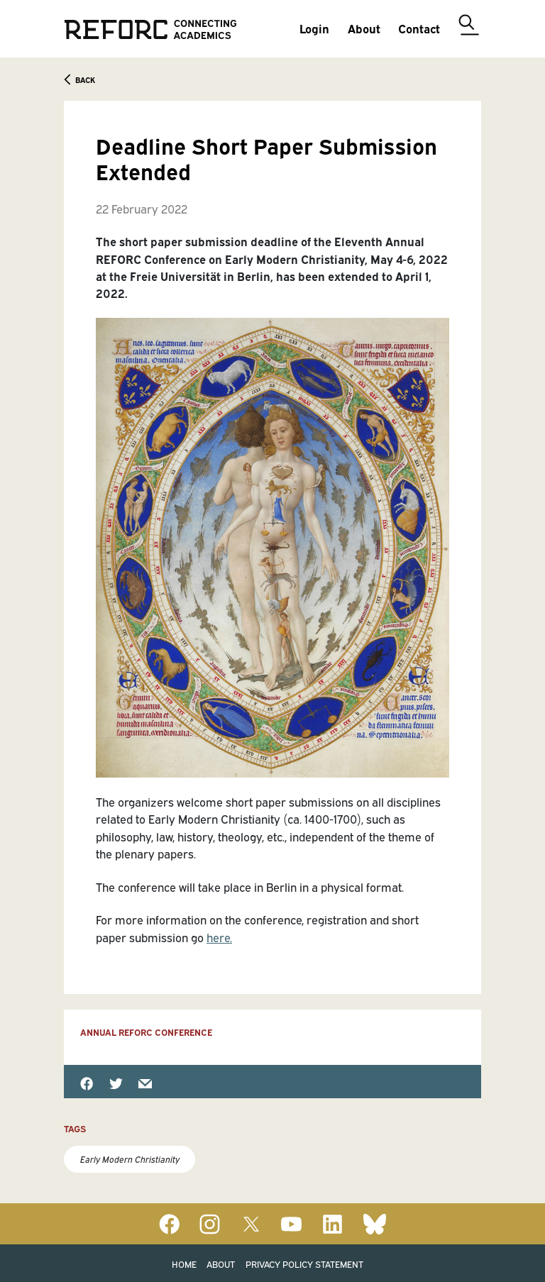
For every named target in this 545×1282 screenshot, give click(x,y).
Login (314, 28)
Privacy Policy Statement (304, 1264)
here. (219, 937)
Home (184, 1264)
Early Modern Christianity (130, 1159)
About (221, 1264)
